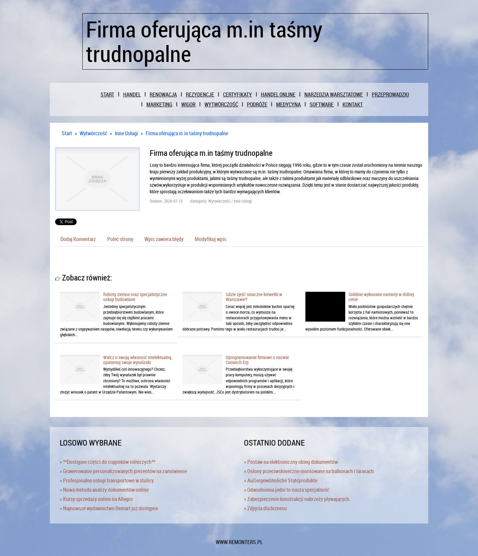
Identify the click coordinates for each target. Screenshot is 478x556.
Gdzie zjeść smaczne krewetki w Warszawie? (254, 296)
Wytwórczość (93, 133)
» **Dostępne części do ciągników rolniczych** (107, 461)
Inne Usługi (126, 133)
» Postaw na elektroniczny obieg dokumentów (291, 461)
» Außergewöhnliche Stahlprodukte (280, 480)
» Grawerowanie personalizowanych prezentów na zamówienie (123, 471)
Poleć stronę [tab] (120, 239)
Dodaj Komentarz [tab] (78, 239)
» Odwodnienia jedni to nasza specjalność (286, 489)
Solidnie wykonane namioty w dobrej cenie (381, 296)
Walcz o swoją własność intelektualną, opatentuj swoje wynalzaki (137, 359)
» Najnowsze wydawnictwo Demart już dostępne (109, 508)
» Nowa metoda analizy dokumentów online (104, 489)
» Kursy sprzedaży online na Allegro (96, 499)
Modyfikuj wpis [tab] (210, 239)
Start (67, 133)
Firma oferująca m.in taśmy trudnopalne (187, 133)
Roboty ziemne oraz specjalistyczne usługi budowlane (135, 296)
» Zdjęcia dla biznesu (265, 508)
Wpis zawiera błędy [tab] (164, 239)
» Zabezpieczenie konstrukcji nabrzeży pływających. (297, 499)
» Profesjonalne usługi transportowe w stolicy (107, 480)
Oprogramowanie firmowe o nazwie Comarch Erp (257, 359)
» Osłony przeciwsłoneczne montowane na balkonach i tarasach (309, 471)
